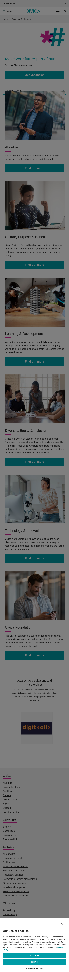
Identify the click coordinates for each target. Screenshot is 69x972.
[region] (34, 945)
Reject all (34, 962)
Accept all (34, 955)
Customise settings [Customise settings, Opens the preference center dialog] (34, 968)
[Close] (62, 924)
